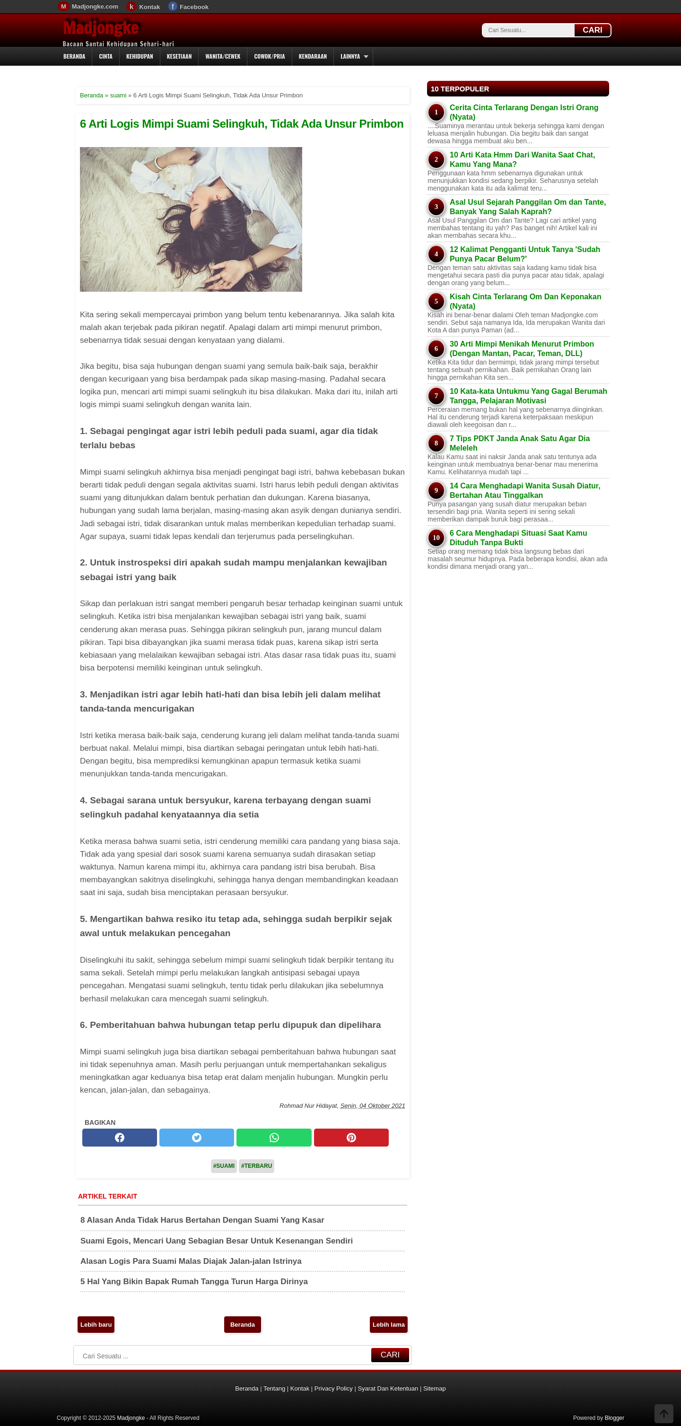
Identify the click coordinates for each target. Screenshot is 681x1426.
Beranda (74, 56)
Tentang (274, 1388)
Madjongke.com (95, 6)
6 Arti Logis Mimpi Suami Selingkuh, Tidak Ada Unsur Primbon (241, 123)
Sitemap (434, 1388)
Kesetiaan (179, 56)
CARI (592, 30)
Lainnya (350, 56)
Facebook (194, 6)
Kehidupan (139, 56)
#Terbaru (256, 1166)
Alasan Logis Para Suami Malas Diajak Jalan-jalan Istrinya (191, 1261)
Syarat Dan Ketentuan (388, 1388)
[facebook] (119, 1138)
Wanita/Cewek (222, 56)
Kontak (149, 6)
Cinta (106, 56)
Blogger (614, 1418)
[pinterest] (351, 1138)
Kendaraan (313, 56)
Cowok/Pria (269, 56)
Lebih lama (389, 1324)
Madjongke (101, 28)
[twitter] (196, 1138)
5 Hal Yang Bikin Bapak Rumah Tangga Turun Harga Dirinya (194, 1281)
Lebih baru (96, 1324)
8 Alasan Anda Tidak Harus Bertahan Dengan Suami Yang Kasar (202, 1220)
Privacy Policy (333, 1388)
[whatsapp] (273, 1138)
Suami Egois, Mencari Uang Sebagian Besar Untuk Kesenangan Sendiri (216, 1240)
